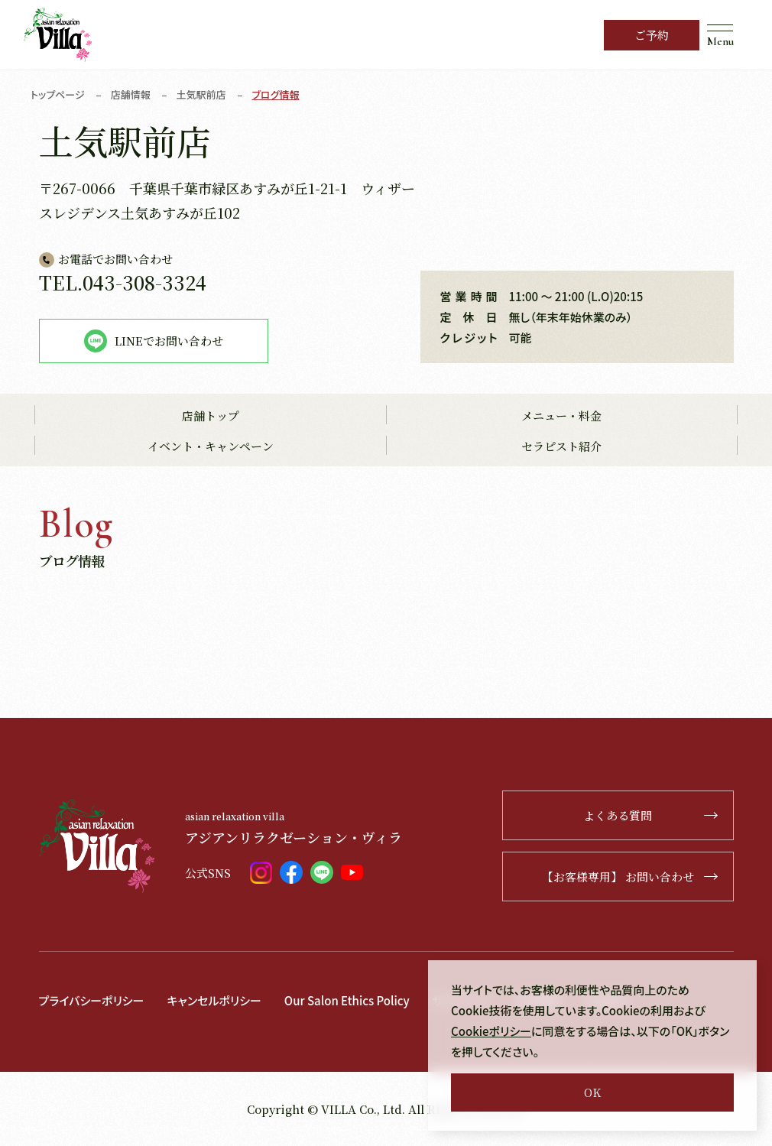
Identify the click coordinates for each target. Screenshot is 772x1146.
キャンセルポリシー (214, 1000)
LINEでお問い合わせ (153, 341)
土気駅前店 (201, 94)
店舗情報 (131, 94)
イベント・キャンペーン (211, 446)
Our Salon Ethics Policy (347, 1000)
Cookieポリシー (491, 1031)
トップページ (58, 94)
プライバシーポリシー (91, 1000)
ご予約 (651, 35)
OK (592, 1092)
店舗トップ (210, 415)
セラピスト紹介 (561, 446)
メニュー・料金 (561, 415)
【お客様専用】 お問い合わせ (630, 876)
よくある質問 (650, 815)
